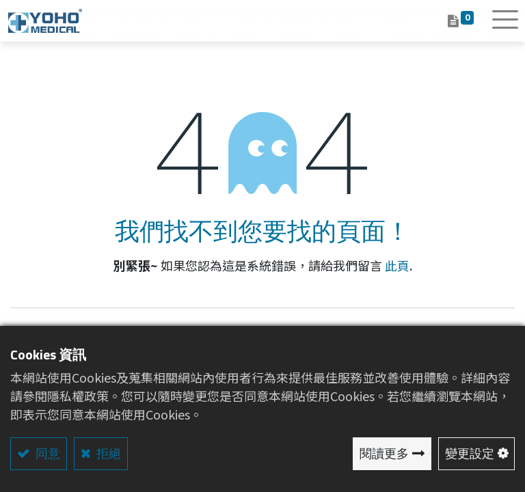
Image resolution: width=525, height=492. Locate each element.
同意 (46, 453)
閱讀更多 (384, 453)
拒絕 (107, 453)
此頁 (397, 265)
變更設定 (469, 453)
